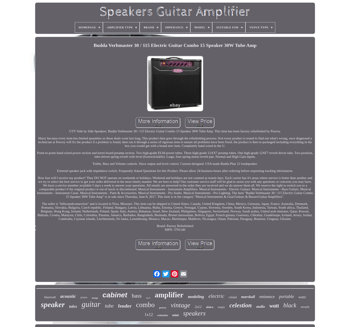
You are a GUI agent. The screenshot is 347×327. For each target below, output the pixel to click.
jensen (84, 297)
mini (175, 315)
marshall (248, 297)
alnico (209, 307)
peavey (162, 307)
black (289, 305)
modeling (196, 296)
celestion (240, 305)
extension (162, 315)
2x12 (198, 307)
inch (148, 297)
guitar (90, 304)
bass (137, 295)
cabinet (114, 295)
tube (109, 306)
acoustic (68, 296)
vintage (180, 305)
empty (221, 307)
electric (216, 296)
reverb (305, 307)
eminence (267, 296)
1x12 (149, 314)
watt (274, 306)
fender (125, 306)
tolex (73, 306)
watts (302, 297)
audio (260, 306)
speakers (194, 313)
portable (286, 296)
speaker (53, 304)
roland (233, 297)
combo (145, 305)
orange (95, 298)
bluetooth (50, 297)
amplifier (169, 295)
